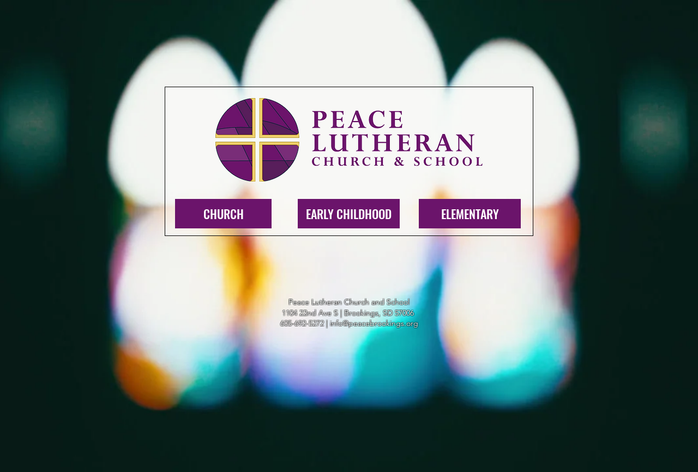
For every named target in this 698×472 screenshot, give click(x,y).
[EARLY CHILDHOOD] (349, 213)
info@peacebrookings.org (374, 323)
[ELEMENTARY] (470, 213)
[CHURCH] (223, 213)
